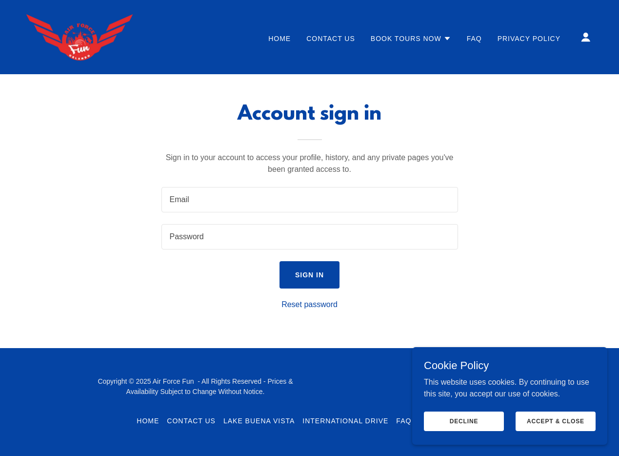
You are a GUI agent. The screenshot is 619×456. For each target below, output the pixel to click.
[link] (79, 36)
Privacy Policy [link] (529, 38)
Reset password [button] (309, 304)
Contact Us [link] (330, 38)
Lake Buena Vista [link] (259, 421)
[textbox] (309, 199)
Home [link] (279, 38)
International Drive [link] (345, 421)
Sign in (309, 275)
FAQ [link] (474, 38)
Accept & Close (555, 420)
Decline (464, 420)
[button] (411, 38)
